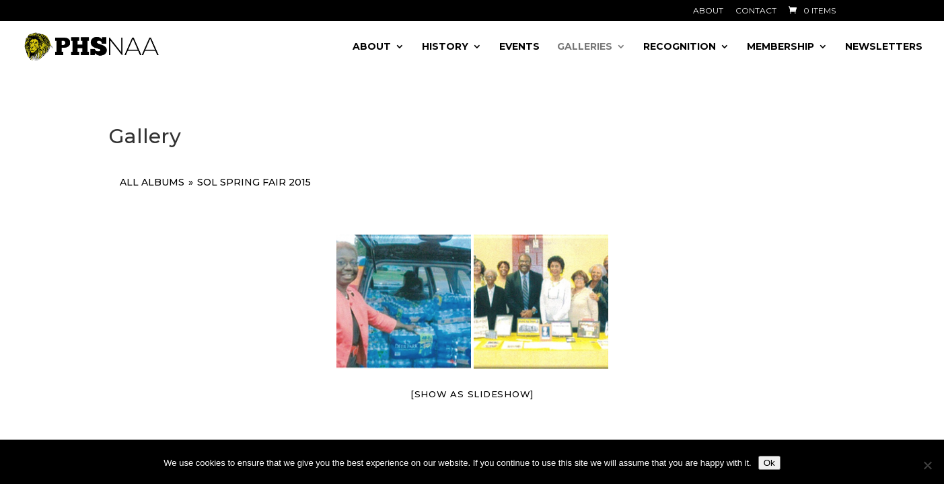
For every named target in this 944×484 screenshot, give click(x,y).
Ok (769, 463)
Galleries (584, 47)
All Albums (152, 182)
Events (519, 47)
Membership (780, 47)
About (708, 11)
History (445, 47)
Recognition (679, 47)
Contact (755, 11)
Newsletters (883, 47)
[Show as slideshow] (472, 394)
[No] (927, 465)
